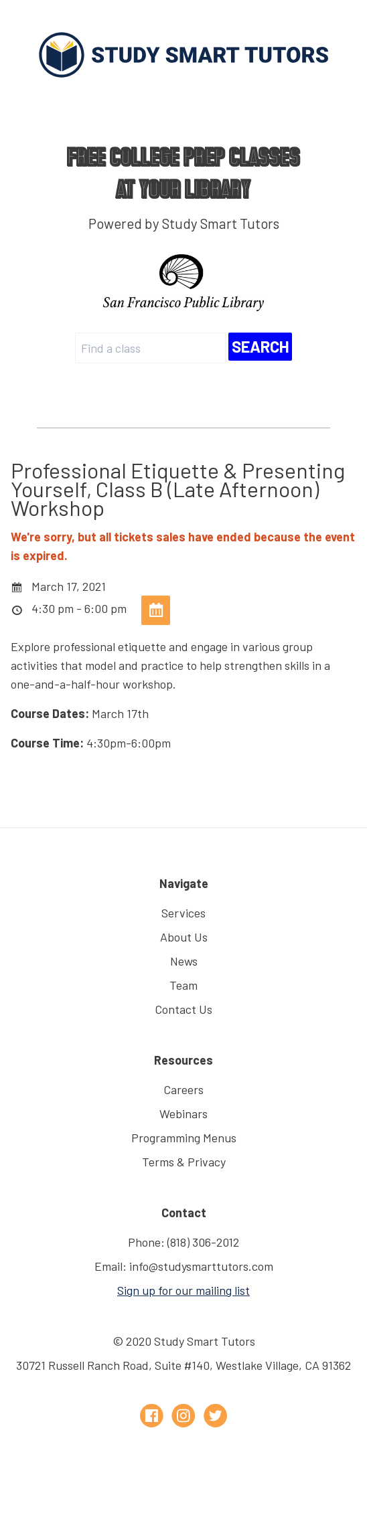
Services (183, 912)
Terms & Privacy (184, 1161)
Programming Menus (183, 1137)
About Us (184, 936)
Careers (183, 1089)
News (184, 961)
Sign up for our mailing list (183, 1290)
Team (183, 985)
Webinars (183, 1113)
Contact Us (183, 1009)
